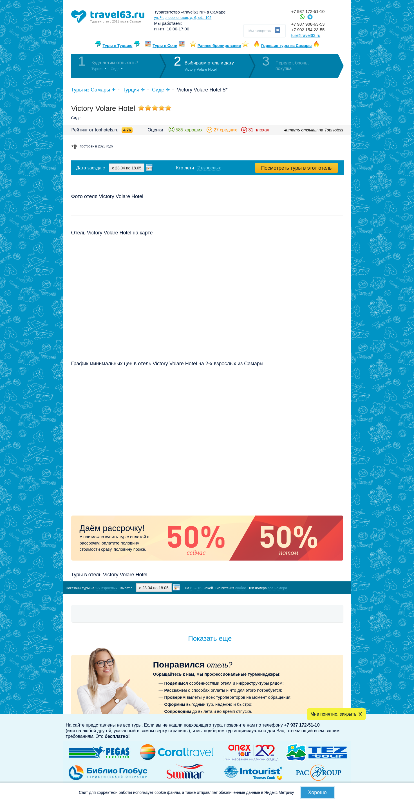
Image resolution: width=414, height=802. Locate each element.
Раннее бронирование (219, 45)
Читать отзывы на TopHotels (313, 129)
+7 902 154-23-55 (308, 29)
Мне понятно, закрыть (333, 714)
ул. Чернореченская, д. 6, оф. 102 (183, 17)
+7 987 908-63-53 (308, 24)
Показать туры (313, 587)
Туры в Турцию (117, 45)
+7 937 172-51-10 (308, 11)
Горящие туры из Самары (286, 45)
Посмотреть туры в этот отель (296, 168)
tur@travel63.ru (306, 35)
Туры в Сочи (165, 45)
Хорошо (317, 792)
